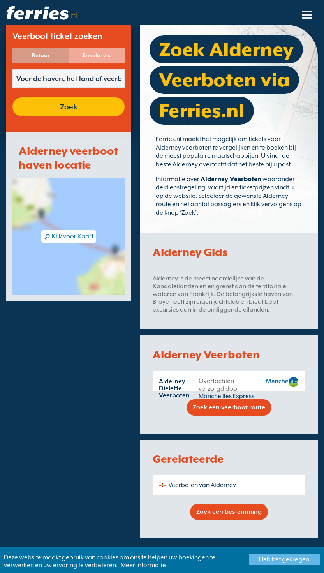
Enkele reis (97, 55)
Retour (40, 55)
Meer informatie (143, 565)
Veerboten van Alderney (202, 484)
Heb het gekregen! (285, 559)
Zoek (68, 106)
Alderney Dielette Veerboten (174, 388)
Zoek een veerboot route (229, 407)
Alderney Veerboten (231, 179)
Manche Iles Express (226, 396)
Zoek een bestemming (229, 511)
